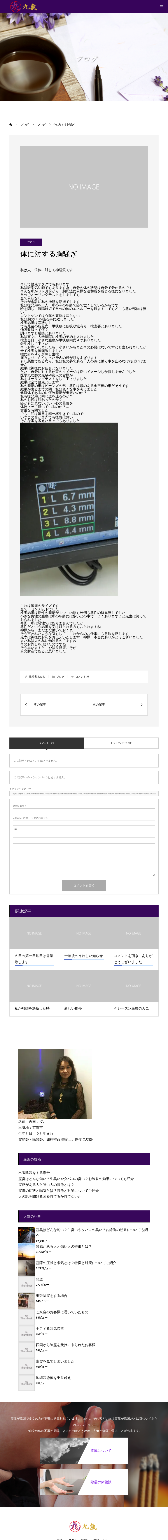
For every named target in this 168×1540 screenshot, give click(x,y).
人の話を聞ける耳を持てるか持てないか (49, 1196)
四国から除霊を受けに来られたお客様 (65, 1345)
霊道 (39, 1279)
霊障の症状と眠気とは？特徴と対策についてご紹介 (58, 1190)
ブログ (31, 242)
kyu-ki (41, 676)
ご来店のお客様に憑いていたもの (62, 1312)
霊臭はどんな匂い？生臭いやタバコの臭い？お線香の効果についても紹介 (76, 1179)
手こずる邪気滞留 (50, 1328)
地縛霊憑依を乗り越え (53, 1378)
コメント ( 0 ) (46, 742)
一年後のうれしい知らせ (83, 956)
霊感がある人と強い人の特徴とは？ (46, 1185)
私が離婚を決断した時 (32, 1008)
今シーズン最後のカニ (131, 1008)
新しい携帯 (73, 1008)
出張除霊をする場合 (34, 1173)
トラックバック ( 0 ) (121, 743)
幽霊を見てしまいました (55, 1361)
